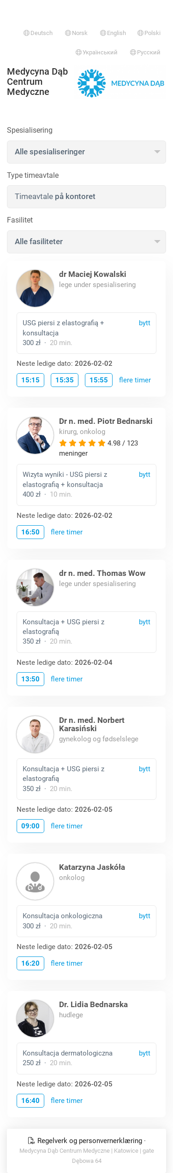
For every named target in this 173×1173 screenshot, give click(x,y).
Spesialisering (30, 130)
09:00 (30, 826)
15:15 (30, 380)
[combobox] (86, 152)
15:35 (64, 380)
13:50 (30, 679)
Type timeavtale (33, 175)
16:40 (30, 1101)
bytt (144, 323)
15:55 (98, 380)
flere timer (135, 380)
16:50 (30, 532)
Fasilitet (20, 220)
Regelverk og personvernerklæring (85, 1141)
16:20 (30, 963)
